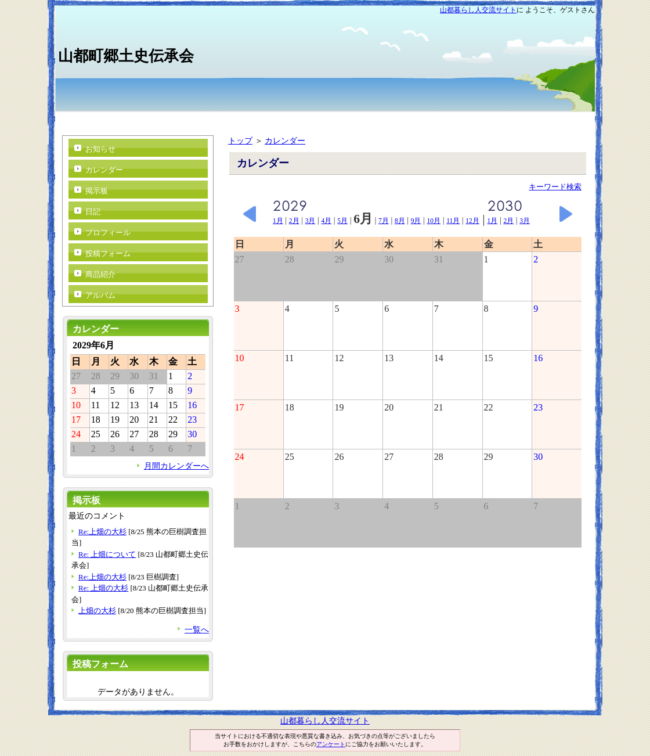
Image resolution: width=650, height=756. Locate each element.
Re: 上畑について (107, 554)
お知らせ (100, 149)
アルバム (100, 295)
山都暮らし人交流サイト (478, 9)
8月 (400, 220)
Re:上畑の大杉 (102, 531)
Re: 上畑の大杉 (103, 588)
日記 (92, 211)
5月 (342, 220)
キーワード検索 (555, 186)
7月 (383, 220)
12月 (472, 220)
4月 (326, 220)
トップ (240, 140)
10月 (434, 220)
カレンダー (285, 140)
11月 (453, 220)
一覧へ (197, 629)
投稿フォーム (108, 253)
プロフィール (108, 232)
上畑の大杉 (97, 610)
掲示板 (96, 190)
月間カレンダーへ (176, 465)
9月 (416, 220)
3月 (310, 220)
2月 (294, 220)
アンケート (330, 744)
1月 (278, 220)
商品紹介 (100, 274)
